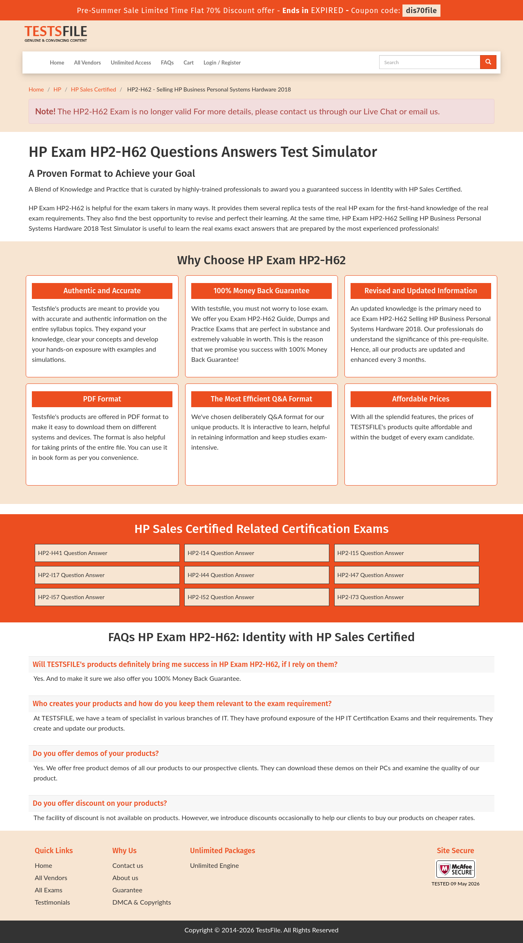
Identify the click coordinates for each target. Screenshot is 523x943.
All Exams (49, 890)
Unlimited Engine (214, 865)
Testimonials (52, 902)
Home (57, 62)
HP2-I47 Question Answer (370, 574)
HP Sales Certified (93, 89)
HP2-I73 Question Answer (370, 596)
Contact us (127, 865)
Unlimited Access (131, 62)
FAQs (167, 62)
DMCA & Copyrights (141, 902)
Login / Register (222, 62)
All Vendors (87, 62)
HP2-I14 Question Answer (221, 552)
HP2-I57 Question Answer (71, 596)
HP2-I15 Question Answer (370, 552)
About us (125, 877)
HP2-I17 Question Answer (71, 574)
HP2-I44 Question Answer (221, 574)
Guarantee (127, 890)
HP (57, 89)
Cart (188, 62)
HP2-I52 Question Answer (221, 596)
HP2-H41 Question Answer (72, 552)
